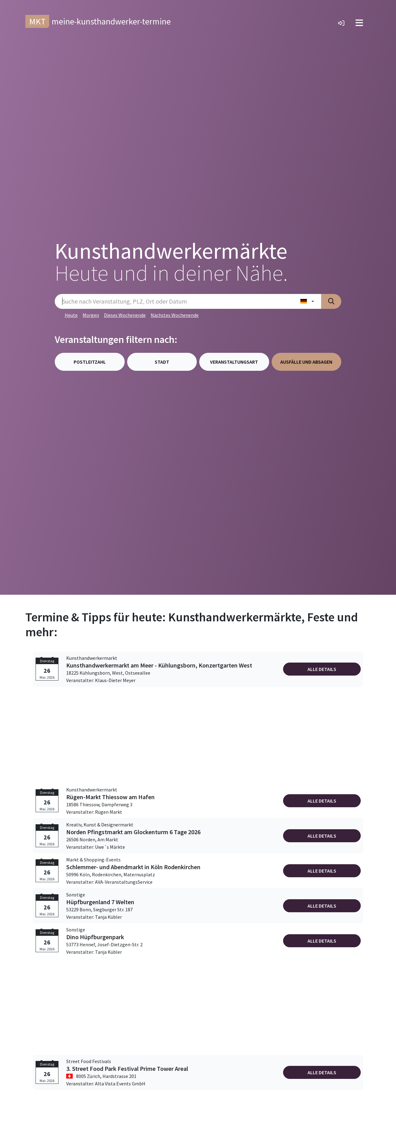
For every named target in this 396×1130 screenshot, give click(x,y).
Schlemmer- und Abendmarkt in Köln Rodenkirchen (133, 867)
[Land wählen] (307, 301)
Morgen (91, 315)
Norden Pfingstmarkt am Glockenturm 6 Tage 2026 (133, 832)
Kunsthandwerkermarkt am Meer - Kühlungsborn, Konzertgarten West (159, 665)
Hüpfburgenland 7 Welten (100, 902)
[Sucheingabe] (174, 301)
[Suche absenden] (331, 301)
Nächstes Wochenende (175, 315)
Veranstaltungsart (234, 362)
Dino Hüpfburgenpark (95, 937)
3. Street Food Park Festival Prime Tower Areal (127, 1068)
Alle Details (322, 669)
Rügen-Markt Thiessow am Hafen (110, 797)
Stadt (162, 362)
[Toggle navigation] (359, 22)
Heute (71, 315)
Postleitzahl (90, 362)
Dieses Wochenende (125, 315)
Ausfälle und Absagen (306, 362)
